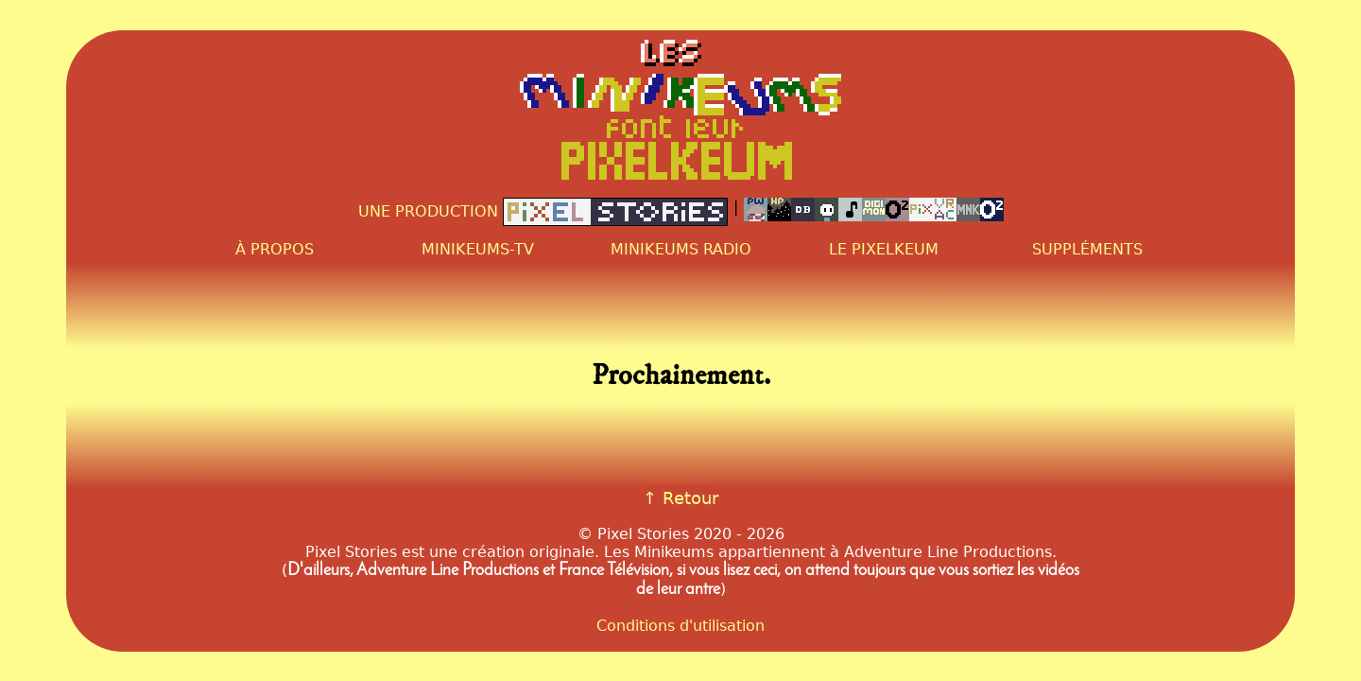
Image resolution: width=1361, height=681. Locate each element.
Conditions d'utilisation (680, 626)
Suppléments (1087, 249)
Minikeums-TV (478, 249)
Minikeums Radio (681, 249)
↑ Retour (680, 498)
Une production (543, 212)
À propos (274, 249)
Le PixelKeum (884, 249)
